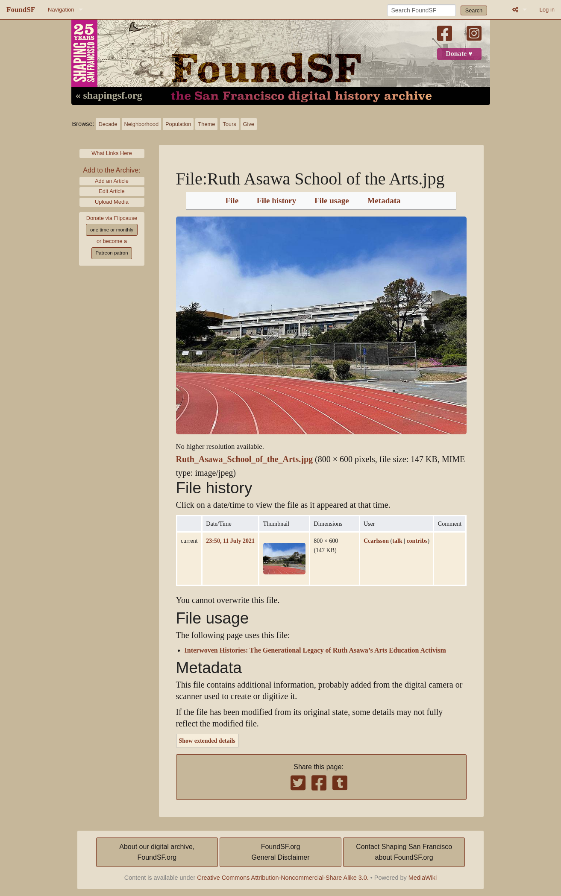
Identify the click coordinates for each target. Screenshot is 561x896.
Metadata (383, 200)
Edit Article (111, 191)
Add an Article (112, 181)
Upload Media (112, 202)
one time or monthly (111, 229)
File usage (331, 200)
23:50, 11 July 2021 (230, 540)
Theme (206, 124)
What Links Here (111, 153)
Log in (547, 9)
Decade (107, 124)
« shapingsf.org (109, 95)
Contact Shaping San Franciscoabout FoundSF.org (404, 852)
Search (474, 10)
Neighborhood (141, 124)
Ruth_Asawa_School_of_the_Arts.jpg (244, 459)
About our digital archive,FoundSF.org (156, 852)
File (231, 200)
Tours (229, 124)
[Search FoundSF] (421, 10)
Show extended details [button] (207, 740)
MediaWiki (422, 877)
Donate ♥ (459, 54)
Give (248, 124)
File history (276, 200)
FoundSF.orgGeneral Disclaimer (280, 852)
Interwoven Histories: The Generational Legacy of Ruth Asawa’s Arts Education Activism (315, 650)
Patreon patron (111, 252)
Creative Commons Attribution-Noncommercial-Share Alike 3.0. (283, 877)
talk (397, 540)
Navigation (61, 9)
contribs (416, 540)
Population (178, 124)
